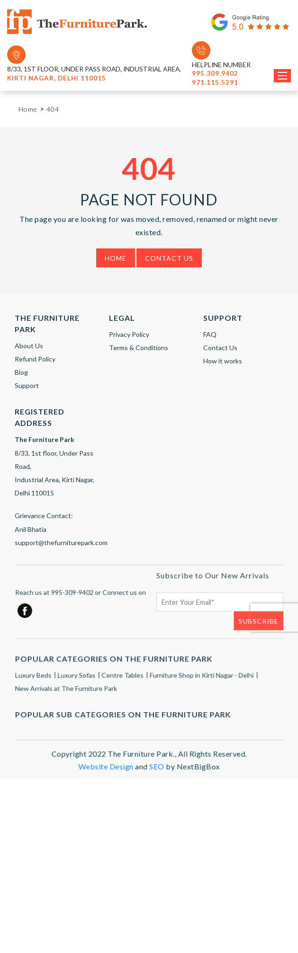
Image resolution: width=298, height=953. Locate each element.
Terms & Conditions (138, 348)
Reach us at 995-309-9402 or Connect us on (81, 599)
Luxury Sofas (77, 682)
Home (115, 258)
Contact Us (169, 258)
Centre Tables (123, 682)
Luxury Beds (35, 682)
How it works (222, 361)
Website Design (106, 772)
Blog (21, 372)
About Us (29, 346)
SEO (156, 772)
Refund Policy (35, 359)
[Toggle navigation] (282, 75)
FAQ (210, 334)
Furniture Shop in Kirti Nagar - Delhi (201, 682)
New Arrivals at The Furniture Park (67, 695)
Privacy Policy (129, 334)
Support (27, 385)
